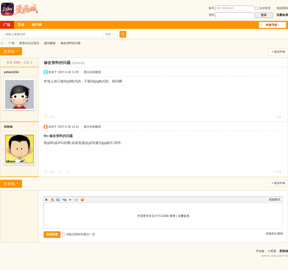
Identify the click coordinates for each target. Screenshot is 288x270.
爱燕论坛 (2, 43)
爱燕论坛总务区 (29, 43)
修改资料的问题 (70, 43)
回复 (52, 117)
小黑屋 (272, 251)
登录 (172, 216)
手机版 (260, 251)
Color (52, 199)
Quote (70, 199)
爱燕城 (283, 251)
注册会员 (282, 15)
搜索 (108, 34)
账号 (212, 8)
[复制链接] (78, 63)
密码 (212, 15)
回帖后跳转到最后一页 (78, 234)
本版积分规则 (274, 233)
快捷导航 (271, 25)
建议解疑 (50, 43)
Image (58, 199)
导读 (21, 25)
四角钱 (8, 126)
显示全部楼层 (92, 72)
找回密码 (282, 8)
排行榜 (37, 25)
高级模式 (274, 199)
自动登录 (263, 8)
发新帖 (9, 51)
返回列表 (279, 51)
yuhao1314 (11, 72)
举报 (279, 117)
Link (64, 199)
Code (76, 199)
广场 (11, 43)
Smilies (82, 199)
